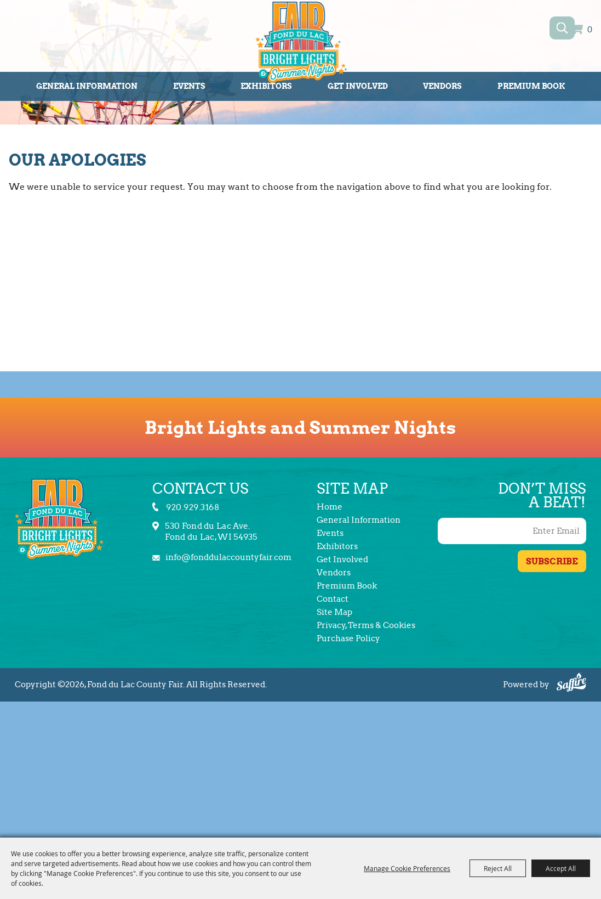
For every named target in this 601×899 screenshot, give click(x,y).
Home (329, 507)
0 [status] (589, 30)
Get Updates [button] (552, 561)
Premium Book (531, 86)
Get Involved (358, 86)
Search (562, 27)
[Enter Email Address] (512, 531)
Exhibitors (337, 546)
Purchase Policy (348, 638)
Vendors (442, 86)
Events (189, 86)
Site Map (334, 612)
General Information (87, 86)
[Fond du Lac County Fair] (301, 44)
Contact (332, 599)
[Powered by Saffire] (571, 683)
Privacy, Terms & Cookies (366, 625)
